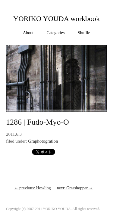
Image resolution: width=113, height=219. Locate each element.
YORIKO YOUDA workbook (56, 18)
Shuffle (84, 33)
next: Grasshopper (75, 188)
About (28, 33)
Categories (56, 33)
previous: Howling (32, 188)
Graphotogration (43, 141)
